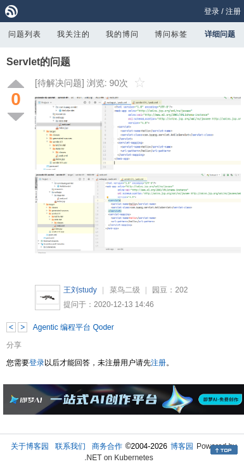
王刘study (80, 289)
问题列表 (24, 34)
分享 (14, 345)
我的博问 (122, 34)
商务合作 (107, 446)
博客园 (181, 446)
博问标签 (171, 34)
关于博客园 (30, 446)
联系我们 (70, 446)
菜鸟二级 (125, 289)
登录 (211, 11)
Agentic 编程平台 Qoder (73, 327)
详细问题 (220, 34)
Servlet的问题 (38, 61)
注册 (233, 11)
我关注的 (73, 34)
